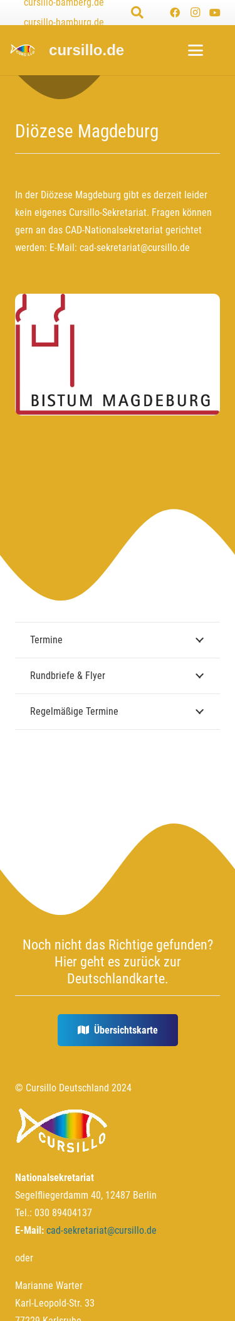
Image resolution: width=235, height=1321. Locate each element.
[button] (137, 12)
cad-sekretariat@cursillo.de (135, 248)
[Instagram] (195, 13)
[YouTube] (215, 13)
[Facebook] (175, 13)
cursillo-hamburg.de (64, 22)
